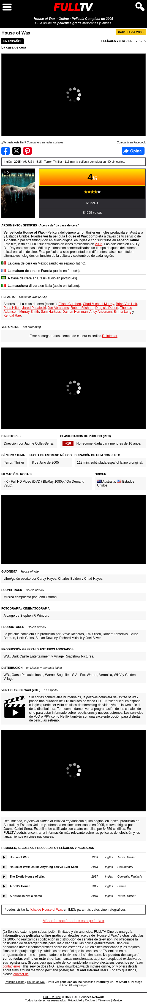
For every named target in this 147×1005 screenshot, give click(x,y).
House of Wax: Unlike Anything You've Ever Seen (44, 866)
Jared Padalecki (34, 308)
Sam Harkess (51, 312)
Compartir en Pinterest (27, 151)
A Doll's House (20, 886)
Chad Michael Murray (98, 304)
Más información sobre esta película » (73, 921)
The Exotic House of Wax (27, 876)
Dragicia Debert (106, 308)
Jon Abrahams (58, 308)
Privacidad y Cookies (82, 1000)
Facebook (133, 151)
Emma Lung (123, 312)
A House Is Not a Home (26, 895)
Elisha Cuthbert (69, 304)
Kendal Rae (12, 315)
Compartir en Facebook (5, 151)
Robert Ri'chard (81, 308)
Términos (104, 1000)
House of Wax (19, 857)
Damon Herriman (75, 312)
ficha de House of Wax (45, 910)
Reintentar (109, 336)
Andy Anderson (100, 312)
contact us (21, 974)
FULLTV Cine (52, 997)
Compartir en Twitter (16, 151)
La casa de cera (13, 47)
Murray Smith (29, 312)
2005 (98, 244)
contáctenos (12, 966)
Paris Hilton (12, 308)
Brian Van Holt (126, 304)
